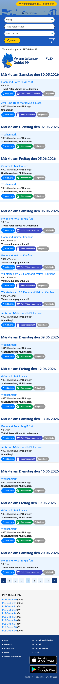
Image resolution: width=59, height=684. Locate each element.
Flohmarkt (35, 652)
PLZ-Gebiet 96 (9, 620)
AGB (6, 640)
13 (47, 580)
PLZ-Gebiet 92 (9, 606)
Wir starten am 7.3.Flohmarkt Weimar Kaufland (28, 273)
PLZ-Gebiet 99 (9, 630)
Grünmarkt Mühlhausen (14, 166)
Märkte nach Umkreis (40, 648)
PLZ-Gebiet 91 (9, 603)
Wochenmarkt (9, 134)
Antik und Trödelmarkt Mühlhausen (21, 102)
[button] (52, 40)
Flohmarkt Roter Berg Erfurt (17, 82)
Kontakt (7, 652)
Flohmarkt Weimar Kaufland (17, 237)
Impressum (8, 644)
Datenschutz (9, 648)
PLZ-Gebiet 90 (9, 599)
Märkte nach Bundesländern (42, 640)
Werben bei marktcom (12, 656)
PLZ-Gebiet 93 (9, 610)
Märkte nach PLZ (38, 644)
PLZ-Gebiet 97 (9, 623)
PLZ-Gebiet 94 (9, 613)
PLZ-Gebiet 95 (9, 616)
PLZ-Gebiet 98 (9, 627)
